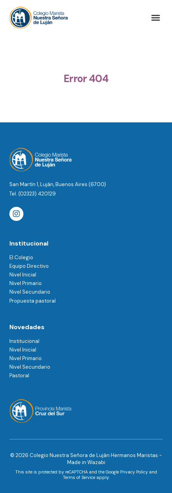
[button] (156, 18)
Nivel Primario (25, 283)
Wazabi (96, 462)
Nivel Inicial (22, 274)
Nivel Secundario (29, 292)
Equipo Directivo (29, 266)
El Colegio (21, 257)
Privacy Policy (134, 472)
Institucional (24, 341)
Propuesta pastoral (32, 301)
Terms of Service (79, 477)
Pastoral (19, 375)
